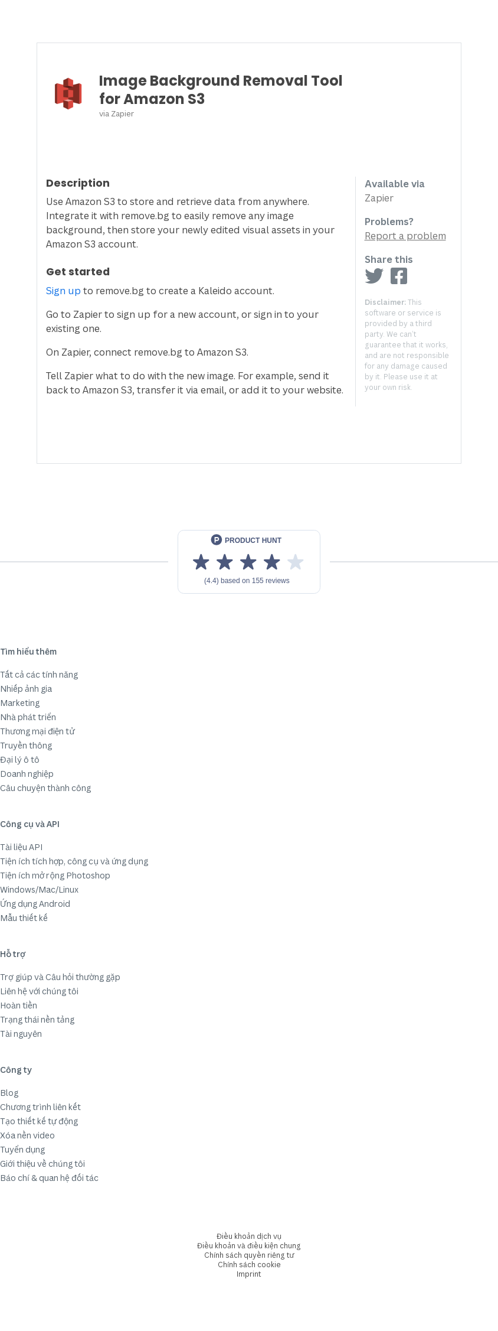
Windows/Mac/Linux (39, 889)
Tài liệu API (21, 846)
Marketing (20, 702)
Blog (9, 1092)
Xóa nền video (27, 1135)
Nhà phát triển (28, 717)
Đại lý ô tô (20, 759)
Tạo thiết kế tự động (39, 1121)
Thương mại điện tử (37, 731)
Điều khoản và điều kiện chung (248, 1246)
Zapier (122, 113)
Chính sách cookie (249, 1265)
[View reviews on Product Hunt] (249, 562)
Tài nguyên (21, 1033)
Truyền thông (26, 745)
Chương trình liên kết (40, 1106)
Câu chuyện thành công (45, 787)
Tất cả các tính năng (39, 674)
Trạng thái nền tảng (37, 1019)
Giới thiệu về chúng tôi (42, 1163)
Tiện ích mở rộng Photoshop (55, 875)
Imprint (249, 1274)
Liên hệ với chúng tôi (39, 991)
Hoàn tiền (18, 1005)
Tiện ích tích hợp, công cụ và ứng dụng (74, 861)
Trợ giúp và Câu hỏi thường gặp (60, 976)
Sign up (63, 290)
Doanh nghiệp (27, 773)
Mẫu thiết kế (24, 917)
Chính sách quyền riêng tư (249, 1255)
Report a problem (405, 235)
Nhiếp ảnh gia (26, 688)
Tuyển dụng (22, 1149)
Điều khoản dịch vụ (249, 1236)
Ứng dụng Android (35, 903)
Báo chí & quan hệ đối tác (49, 1177)
